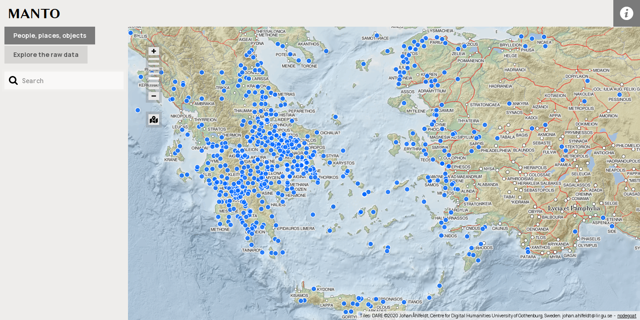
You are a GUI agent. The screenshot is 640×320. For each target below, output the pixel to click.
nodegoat (626, 315)
